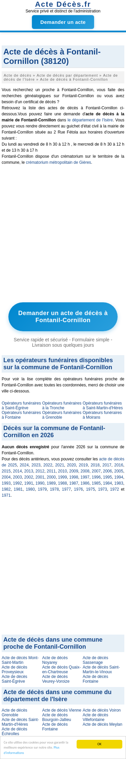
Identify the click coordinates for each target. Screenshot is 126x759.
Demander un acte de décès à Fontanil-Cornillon (63, 317)
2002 (28, 477)
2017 (107, 465)
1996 (96, 477)
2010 (62, 471)
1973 (102, 489)
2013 (28, 471)
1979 (42, 489)
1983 (118, 483)
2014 (17, 471)
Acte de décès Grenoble (14, 712)
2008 (85, 471)
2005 (118, 471)
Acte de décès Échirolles (14, 731)
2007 (96, 471)
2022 (47, 465)
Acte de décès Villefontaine (95, 717)
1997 (85, 477)
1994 (118, 477)
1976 (78, 489)
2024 (24, 465)
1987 (73, 483)
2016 (118, 465)
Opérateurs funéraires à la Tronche (61, 405)
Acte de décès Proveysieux (14, 669)
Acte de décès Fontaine (95, 679)
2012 (40, 471)
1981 (18, 489)
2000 (51, 477)
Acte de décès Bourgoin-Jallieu (56, 717)
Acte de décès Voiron (102, 710)
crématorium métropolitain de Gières (58, 162)
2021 (59, 465)
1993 (6, 483)
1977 (66, 489)
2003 (17, 477)
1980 (30, 489)
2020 (71, 465)
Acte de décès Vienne (61, 710)
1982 (6, 489)
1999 (62, 477)
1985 (96, 483)
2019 (83, 465)
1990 (40, 483)
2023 (36, 465)
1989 (51, 483)
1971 (6, 495)
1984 (107, 483)
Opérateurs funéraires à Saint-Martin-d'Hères (103, 405)
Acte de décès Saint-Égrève (14, 679)
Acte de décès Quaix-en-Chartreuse (61, 669)
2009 (73, 471)
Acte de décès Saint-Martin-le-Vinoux (101, 669)
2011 (51, 471)
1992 (17, 483)
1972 (114, 489)
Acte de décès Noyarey (55, 660)
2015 (6, 471)
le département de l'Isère (90, 120)
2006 (107, 471)
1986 (85, 483)
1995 (107, 477)
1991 (28, 483)
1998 (73, 477)
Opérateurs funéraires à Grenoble (61, 415)
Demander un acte (63, 22)
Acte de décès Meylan (102, 724)
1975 (90, 489)
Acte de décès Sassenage (95, 660)
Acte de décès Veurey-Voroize (55, 679)
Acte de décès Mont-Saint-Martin (20, 660)
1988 (62, 483)
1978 (54, 489)
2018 (95, 465)
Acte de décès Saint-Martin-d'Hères (20, 722)
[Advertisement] (63, 235)
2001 (40, 477)
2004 (6, 477)
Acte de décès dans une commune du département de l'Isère (57, 696)
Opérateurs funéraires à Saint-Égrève (21, 405)
